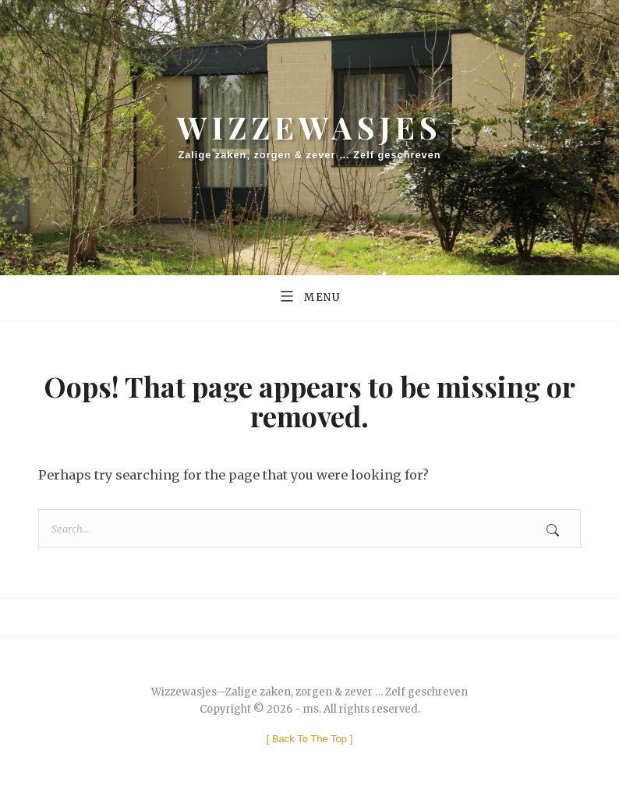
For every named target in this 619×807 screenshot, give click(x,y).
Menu (309, 295)
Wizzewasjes (309, 126)
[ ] (310, 739)
